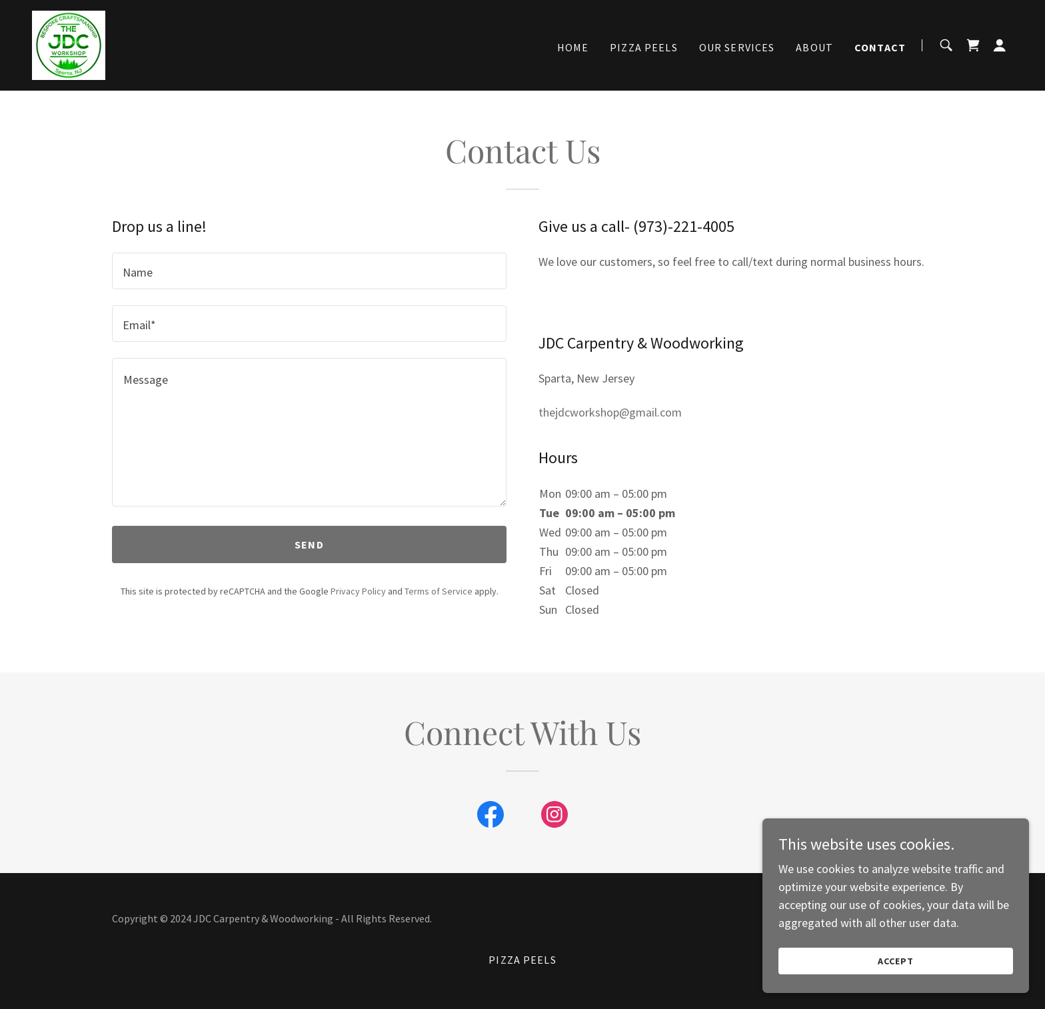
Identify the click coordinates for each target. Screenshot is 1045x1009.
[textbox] (309, 271)
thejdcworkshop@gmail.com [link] (610, 412)
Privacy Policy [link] (358, 591)
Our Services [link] (737, 47)
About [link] (814, 47)
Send (309, 544)
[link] (68, 43)
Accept (896, 961)
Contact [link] (880, 47)
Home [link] (573, 47)
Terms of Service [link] (439, 591)
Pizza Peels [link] (644, 47)
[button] (999, 45)
